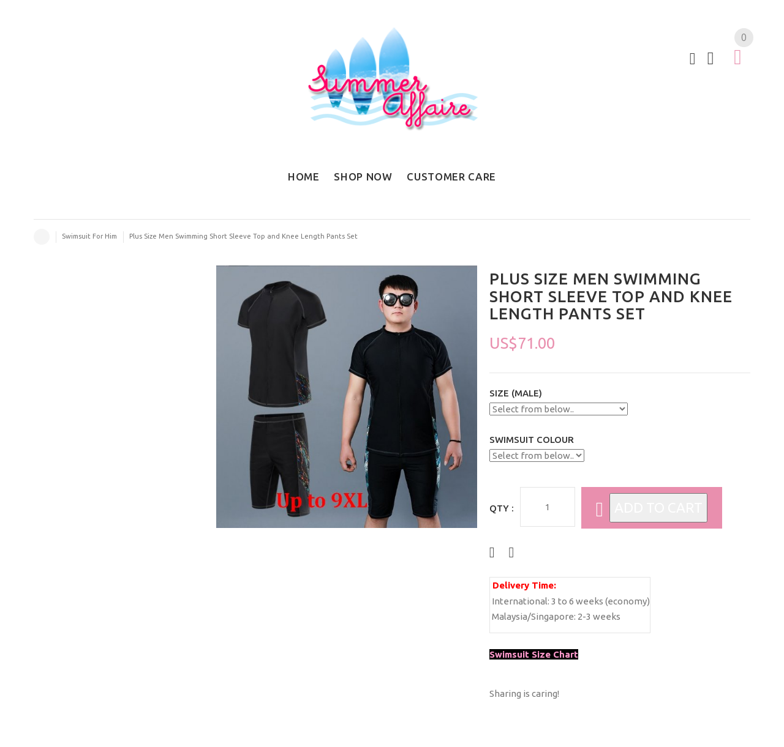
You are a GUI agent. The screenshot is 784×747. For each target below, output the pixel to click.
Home (42, 237)
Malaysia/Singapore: (534, 616)
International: (520, 601)
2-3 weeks (599, 616)
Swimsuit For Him (89, 236)
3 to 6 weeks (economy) (600, 601)
